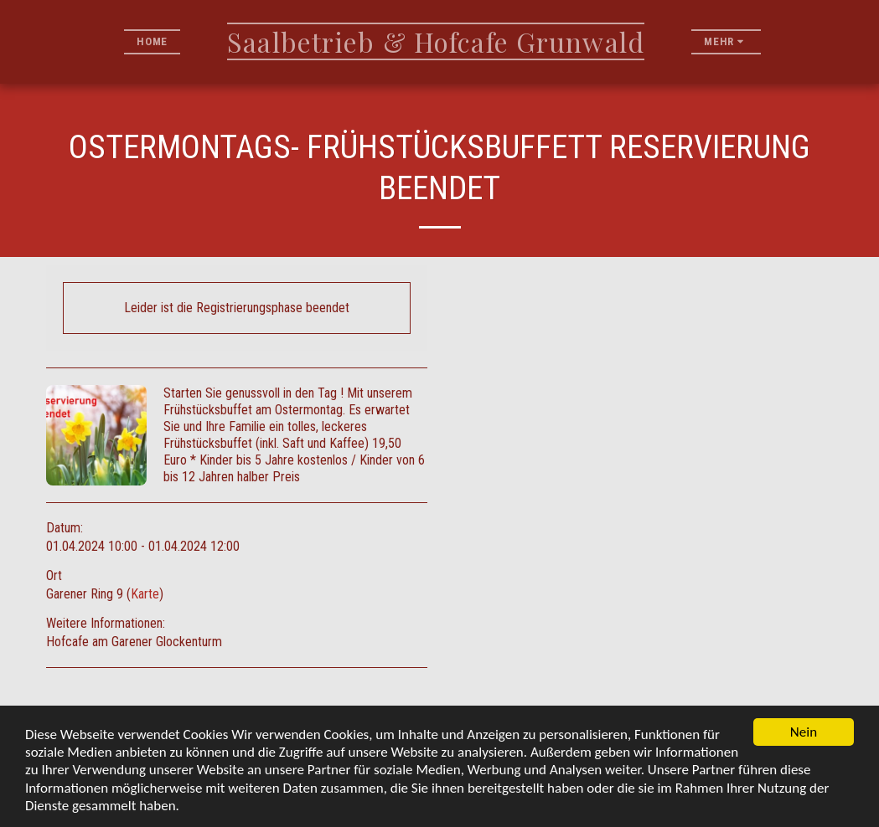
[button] (777, 41)
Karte (145, 594)
